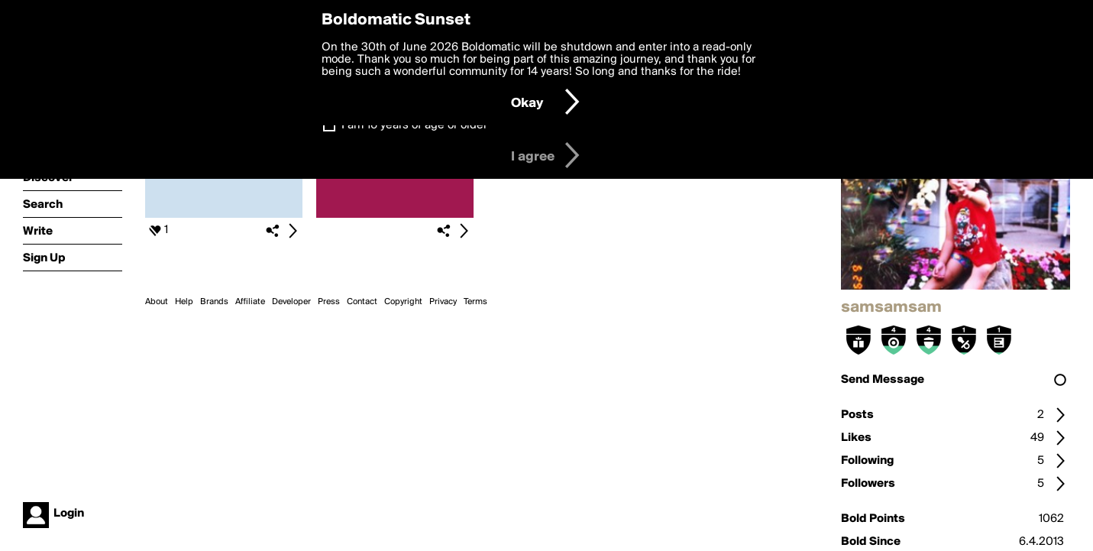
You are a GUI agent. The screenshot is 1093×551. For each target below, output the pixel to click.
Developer (291, 301)
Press (329, 301)
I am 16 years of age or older (414, 125)
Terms (475, 301)
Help (184, 301)
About (156, 301)
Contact (362, 301)
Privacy (443, 301)
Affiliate (250, 301)
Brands (214, 301)
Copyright (403, 301)
